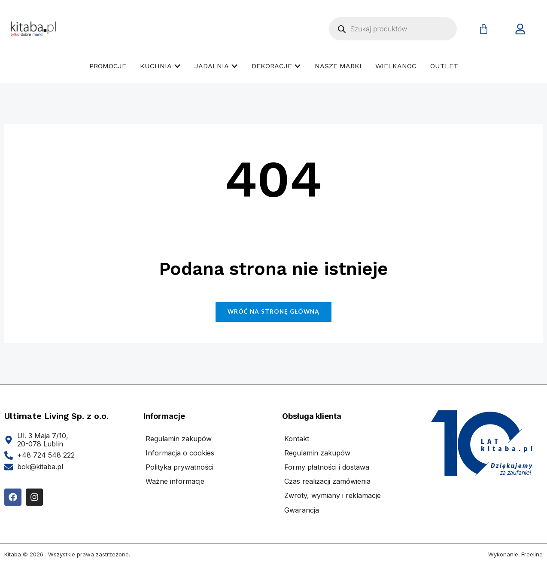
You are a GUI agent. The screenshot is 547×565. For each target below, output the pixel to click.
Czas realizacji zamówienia (327, 481)
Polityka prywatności (179, 467)
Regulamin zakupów (179, 438)
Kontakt (296, 438)
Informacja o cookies (180, 453)
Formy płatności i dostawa (326, 467)
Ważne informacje (175, 481)
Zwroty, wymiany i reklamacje (332, 495)
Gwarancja (301, 510)
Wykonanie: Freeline (515, 554)
